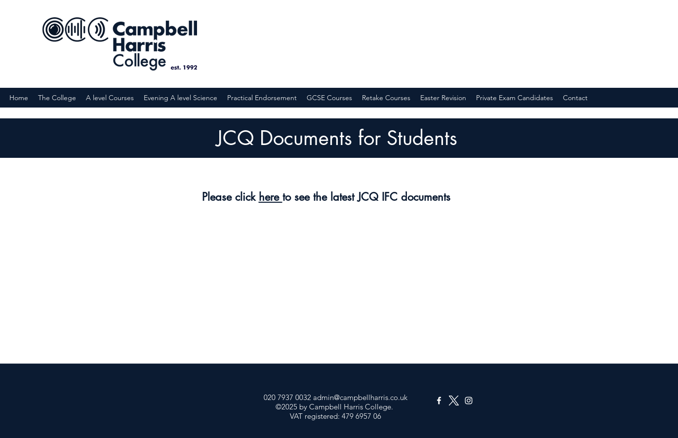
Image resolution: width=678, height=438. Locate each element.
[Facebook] (439, 400)
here (270, 197)
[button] (57, 97)
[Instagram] (469, 400)
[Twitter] (454, 400)
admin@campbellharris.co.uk (360, 397)
